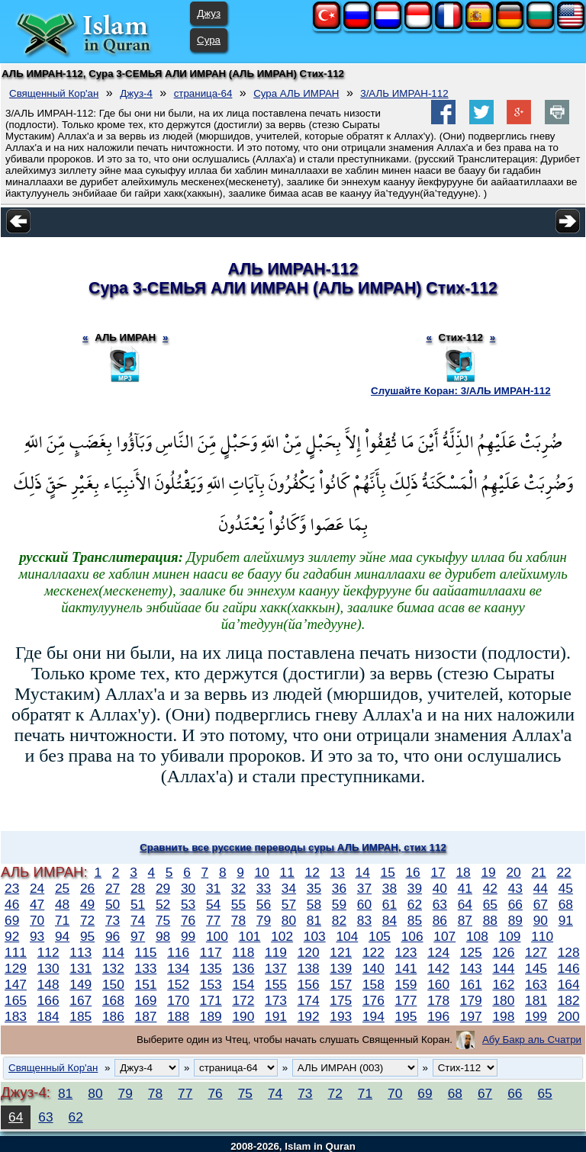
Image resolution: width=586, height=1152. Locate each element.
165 (16, 1000)
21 (538, 872)
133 (146, 968)
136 (243, 968)
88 (490, 920)
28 (137, 888)
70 (37, 920)
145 (536, 968)
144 (503, 968)
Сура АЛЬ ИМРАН (296, 93)
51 (137, 904)
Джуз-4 (136, 93)
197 (471, 1016)
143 (471, 968)
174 (309, 1000)
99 (188, 936)
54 (213, 904)
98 (163, 936)
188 (178, 1016)
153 (211, 984)
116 (178, 952)
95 (87, 936)
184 (48, 1016)
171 (211, 1000)
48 (62, 904)
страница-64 (203, 93)
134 (178, 968)
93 (37, 936)
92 (12, 936)
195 (406, 1016)
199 (536, 1016)
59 (339, 904)
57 (289, 904)
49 (87, 904)
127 (536, 952)
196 (438, 1016)
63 (440, 904)
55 (238, 904)
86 (440, 920)
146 (569, 968)
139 (341, 968)
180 (503, 1000)
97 (137, 936)
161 (471, 984)
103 (315, 936)
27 (112, 888)
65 (490, 904)
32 (238, 888)
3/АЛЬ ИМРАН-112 (404, 93)
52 (163, 904)
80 (289, 920)
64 (465, 904)
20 (513, 872)
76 (188, 920)
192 (309, 1016)
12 (312, 872)
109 (510, 936)
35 (314, 888)
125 (471, 952)
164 (569, 984)
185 (80, 1016)
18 (463, 872)
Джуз (209, 13)
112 (48, 952)
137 (276, 968)
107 (444, 936)
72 (87, 920)
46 (12, 904)
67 (540, 904)
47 (37, 904)
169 (146, 1000)
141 (406, 968)
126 (503, 952)
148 (48, 984)
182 (569, 1000)
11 (287, 872)
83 (364, 920)
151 (146, 984)
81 (314, 920)
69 (12, 920)
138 (309, 968)
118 (243, 952)
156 (309, 984)
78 (238, 920)
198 (503, 1016)
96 (112, 936)
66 (515, 904)
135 (211, 968)
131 (80, 968)
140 (373, 968)
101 (250, 936)
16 (412, 872)
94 (62, 936)
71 (62, 920)
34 (289, 888)
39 (414, 888)
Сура (209, 40)
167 (80, 1000)
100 (217, 936)
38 (389, 888)
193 (341, 1016)
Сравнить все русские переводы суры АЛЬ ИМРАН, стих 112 (293, 847)
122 (373, 952)
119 (276, 952)
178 (438, 1000)
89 (515, 920)
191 (276, 1016)
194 (373, 1016)
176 (373, 1000)
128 (569, 952)
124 (438, 952)
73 (112, 920)
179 (471, 1000)
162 (503, 984)
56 (263, 904)
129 (16, 968)
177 (406, 1000)
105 (380, 936)
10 (262, 872)
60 (364, 904)
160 (438, 984)
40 (440, 888)
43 (515, 888)
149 (80, 984)
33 (263, 888)
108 (477, 936)
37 (364, 888)
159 (406, 984)
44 (540, 888)
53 (188, 904)
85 (414, 920)
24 (37, 888)
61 (389, 904)
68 (566, 904)
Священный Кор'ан (53, 93)
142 (438, 968)
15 (388, 872)
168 (113, 1000)
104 (347, 936)
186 (113, 1016)
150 (113, 984)
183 (16, 1016)
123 (406, 952)
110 (542, 936)
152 (178, 984)
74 (137, 920)
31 (213, 888)
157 (341, 984)
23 (12, 888)
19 (488, 872)
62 (414, 904)
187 (146, 1016)
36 (339, 888)
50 (112, 904)
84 (389, 920)
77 (213, 920)
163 (536, 984)
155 (276, 984)
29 (163, 888)
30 (188, 888)
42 (490, 888)
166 (48, 1000)
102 (282, 936)
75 (163, 920)
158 (373, 984)
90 (540, 920)
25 (62, 888)
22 (563, 872)
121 (341, 952)
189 (211, 1016)
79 (263, 920)
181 (536, 1000)
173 (276, 1000)
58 (314, 904)
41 (465, 888)
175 (341, 1000)
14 (363, 872)
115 (146, 952)
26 (87, 888)
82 (339, 920)
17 (437, 872)
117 (211, 952)
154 (243, 984)
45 (566, 888)
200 (569, 1016)
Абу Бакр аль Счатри (531, 1039)
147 (16, 984)
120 (309, 952)
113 (80, 952)
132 (113, 968)
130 (48, 968)
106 (412, 936)
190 (243, 1016)
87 (465, 920)
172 (243, 1000)
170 (178, 1000)
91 (566, 920)
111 (16, 952)
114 (113, 952)
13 (337, 872)
